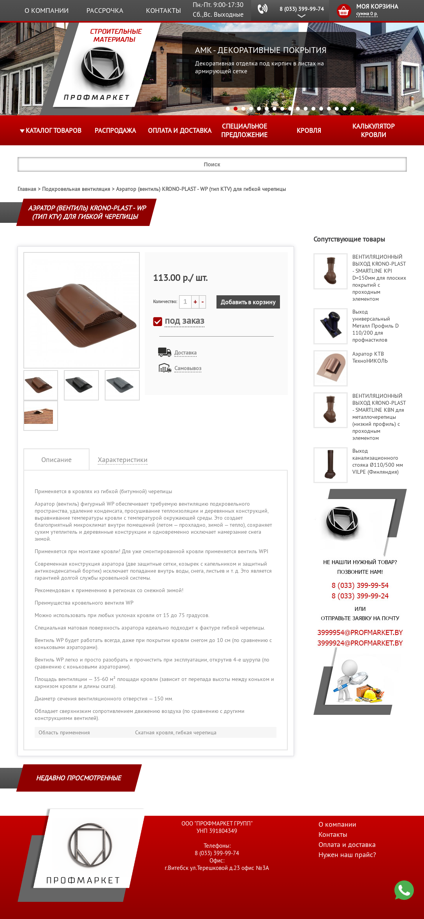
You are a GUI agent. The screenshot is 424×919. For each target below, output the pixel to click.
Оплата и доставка (179, 130)
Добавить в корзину (248, 302)
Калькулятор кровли (373, 130)
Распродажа (115, 130)
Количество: (165, 301)
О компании (47, 10)
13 (321, 109)
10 (298, 109)
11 (306, 109)
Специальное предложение (244, 130)
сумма (367, 13)
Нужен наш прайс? (347, 854)
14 (329, 109)
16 (345, 109)
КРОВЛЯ (309, 130)
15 (337, 109)
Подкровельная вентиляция (76, 188)
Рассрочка (104, 10)
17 (352, 109)
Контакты (163, 10)
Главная (27, 188)
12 (313, 109)
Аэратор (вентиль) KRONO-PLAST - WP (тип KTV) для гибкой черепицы (201, 188)
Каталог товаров (53, 130)
